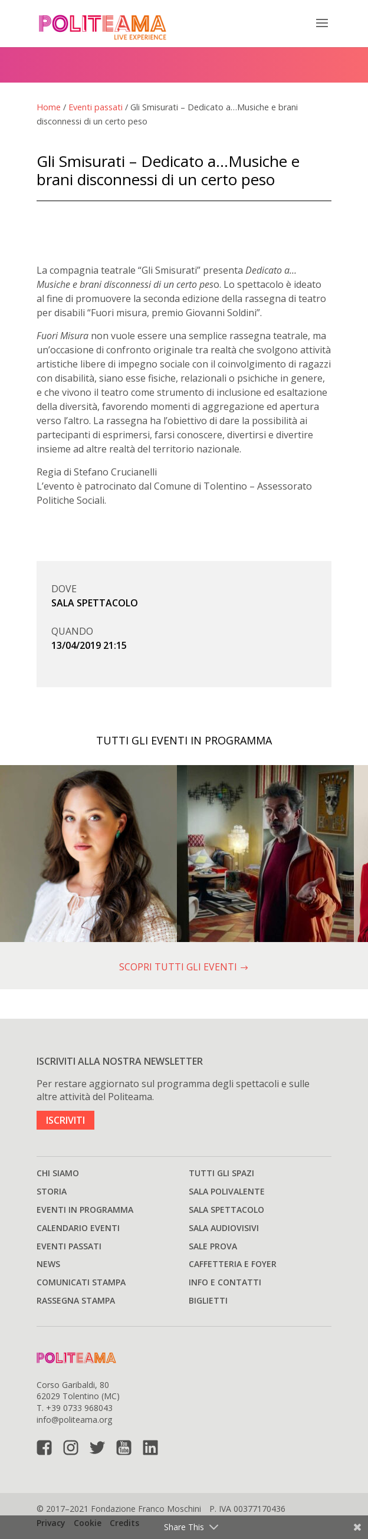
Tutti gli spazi (221, 1173)
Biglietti (208, 1300)
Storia (52, 1191)
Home (49, 107)
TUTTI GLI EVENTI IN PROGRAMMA (184, 740)
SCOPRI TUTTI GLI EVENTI (184, 966)
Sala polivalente (227, 1191)
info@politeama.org (74, 1419)
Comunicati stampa (81, 1282)
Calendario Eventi (78, 1227)
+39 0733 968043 (79, 1407)
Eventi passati (95, 107)
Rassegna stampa (76, 1300)
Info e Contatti (225, 1282)
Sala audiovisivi (224, 1227)
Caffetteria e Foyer (233, 1263)
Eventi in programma (85, 1209)
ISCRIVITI (65, 1120)
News (48, 1263)
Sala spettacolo (226, 1209)
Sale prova (213, 1246)
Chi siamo (58, 1173)
